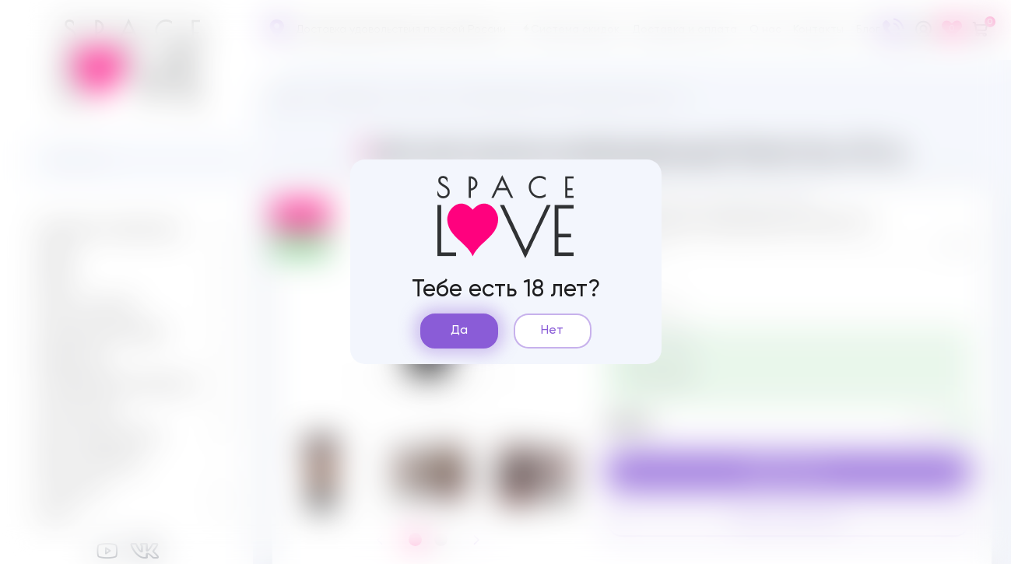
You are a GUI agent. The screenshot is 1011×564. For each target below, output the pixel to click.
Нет (552, 330)
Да (459, 330)
